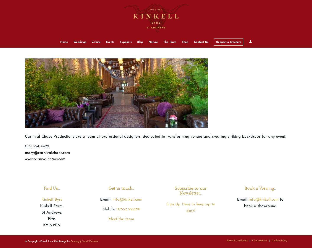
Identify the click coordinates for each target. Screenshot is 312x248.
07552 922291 (128, 209)
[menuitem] (64, 42)
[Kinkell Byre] (156, 18)
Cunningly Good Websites (84, 241)
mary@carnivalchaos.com (47, 153)
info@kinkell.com (127, 200)
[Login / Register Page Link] (250, 42)
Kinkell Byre (51, 200)
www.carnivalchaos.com (45, 159)
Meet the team (121, 219)
